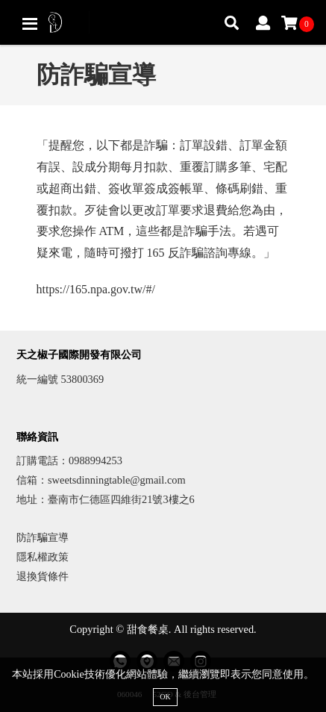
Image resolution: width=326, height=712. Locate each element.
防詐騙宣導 (42, 537)
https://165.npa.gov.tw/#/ (96, 289)
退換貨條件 (42, 576)
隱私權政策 (42, 557)
